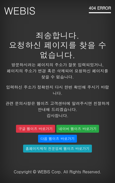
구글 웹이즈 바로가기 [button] (35, 128)
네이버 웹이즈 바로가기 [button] (77, 128)
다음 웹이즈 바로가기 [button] (57, 138)
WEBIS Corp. (50, 172)
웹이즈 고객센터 (51, 103)
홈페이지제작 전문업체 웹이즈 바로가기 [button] (57, 148)
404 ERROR (100, 8)
